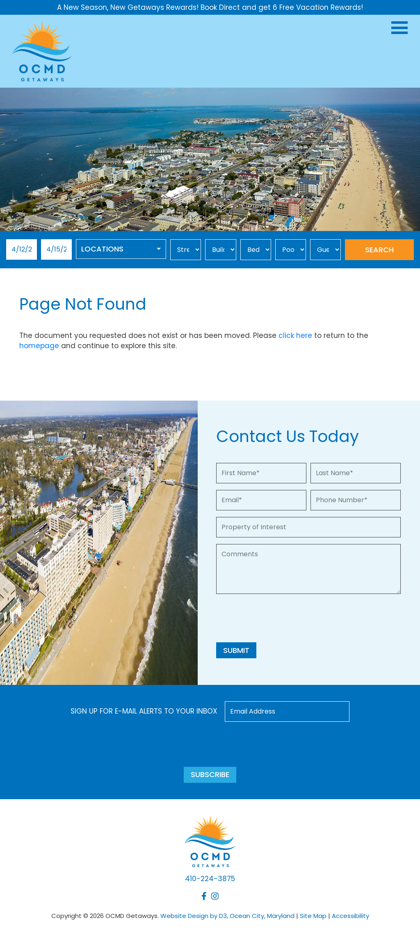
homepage (39, 346)
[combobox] (121, 249)
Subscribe (210, 774)
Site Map (313, 915)
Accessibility (350, 915)
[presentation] (278, 616)
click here (295, 335)
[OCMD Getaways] (42, 50)
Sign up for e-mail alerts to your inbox (144, 711)
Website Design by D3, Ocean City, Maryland (227, 915)
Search (379, 250)
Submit (236, 650)
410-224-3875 (210, 879)
